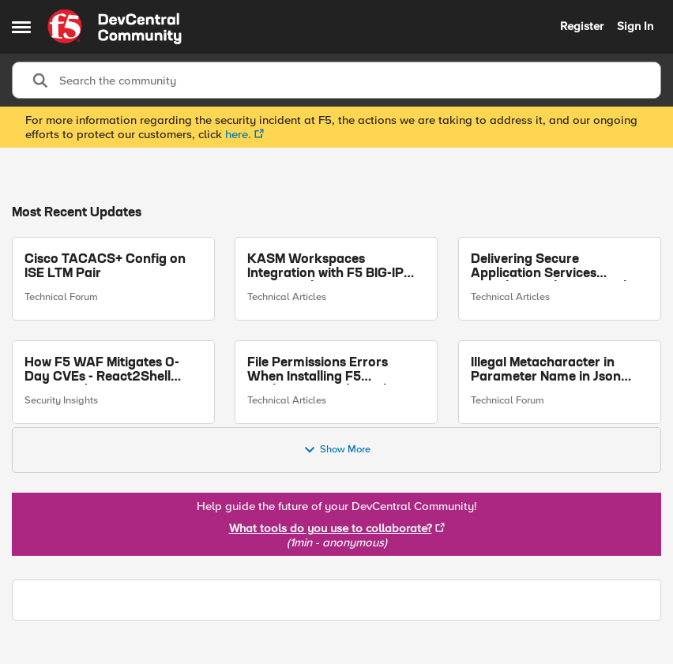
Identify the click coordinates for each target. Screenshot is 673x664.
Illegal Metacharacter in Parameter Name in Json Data (546, 370)
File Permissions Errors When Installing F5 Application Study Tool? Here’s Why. (321, 370)
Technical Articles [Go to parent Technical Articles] (286, 297)
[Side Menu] (21, 27)
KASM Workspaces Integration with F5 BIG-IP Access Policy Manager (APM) (325, 267)
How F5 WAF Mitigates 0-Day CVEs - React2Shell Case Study (101, 370)
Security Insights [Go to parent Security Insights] (61, 400)
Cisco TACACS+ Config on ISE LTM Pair (105, 266)
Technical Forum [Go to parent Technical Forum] (61, 297)
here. (238, 134)
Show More (336, 450)
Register (581, 26)
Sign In (635, 26)
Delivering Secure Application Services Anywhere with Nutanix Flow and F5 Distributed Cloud (557, 267)
